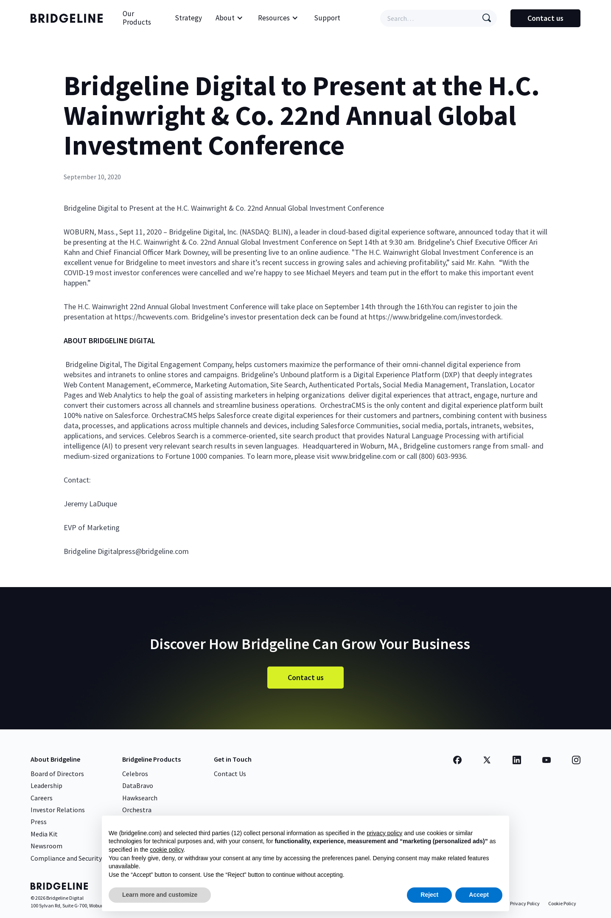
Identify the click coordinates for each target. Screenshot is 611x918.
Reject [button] (429, 894)
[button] (229, 18)
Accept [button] (479, 894)
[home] (69, 18)
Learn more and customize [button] (159, 894)
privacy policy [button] (384, 833)
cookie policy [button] (166, 849)
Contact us (545, 18)
